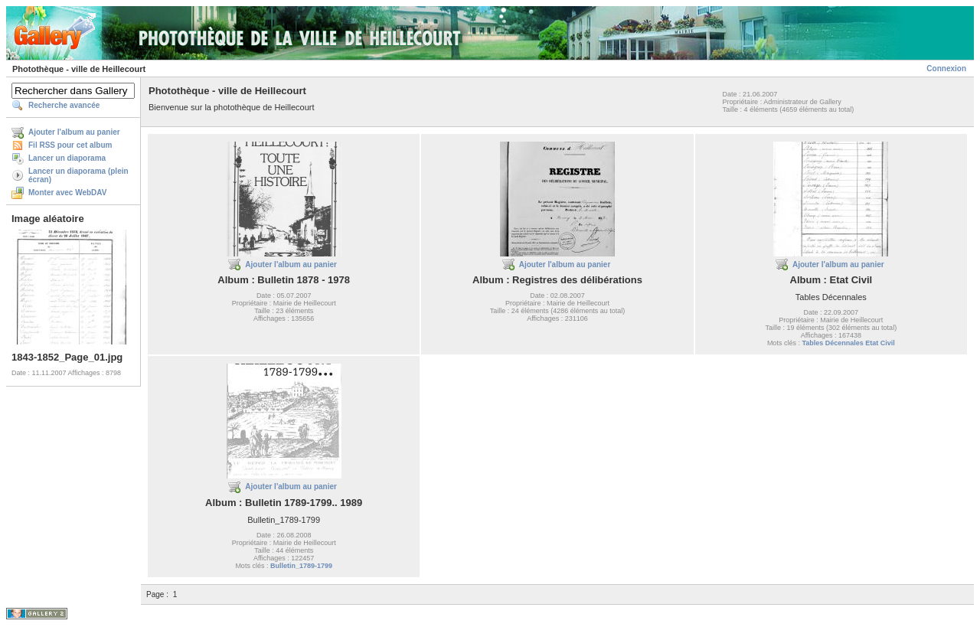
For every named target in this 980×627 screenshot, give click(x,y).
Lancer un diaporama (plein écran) (78, 175)
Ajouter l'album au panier (74, 132)
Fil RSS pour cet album (70, 145)
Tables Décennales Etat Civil (848, 343)
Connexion (946, 68)
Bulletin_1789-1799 (301, 566)
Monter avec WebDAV (67, 192)
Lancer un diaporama (67, 158)
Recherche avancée (64, 105)
